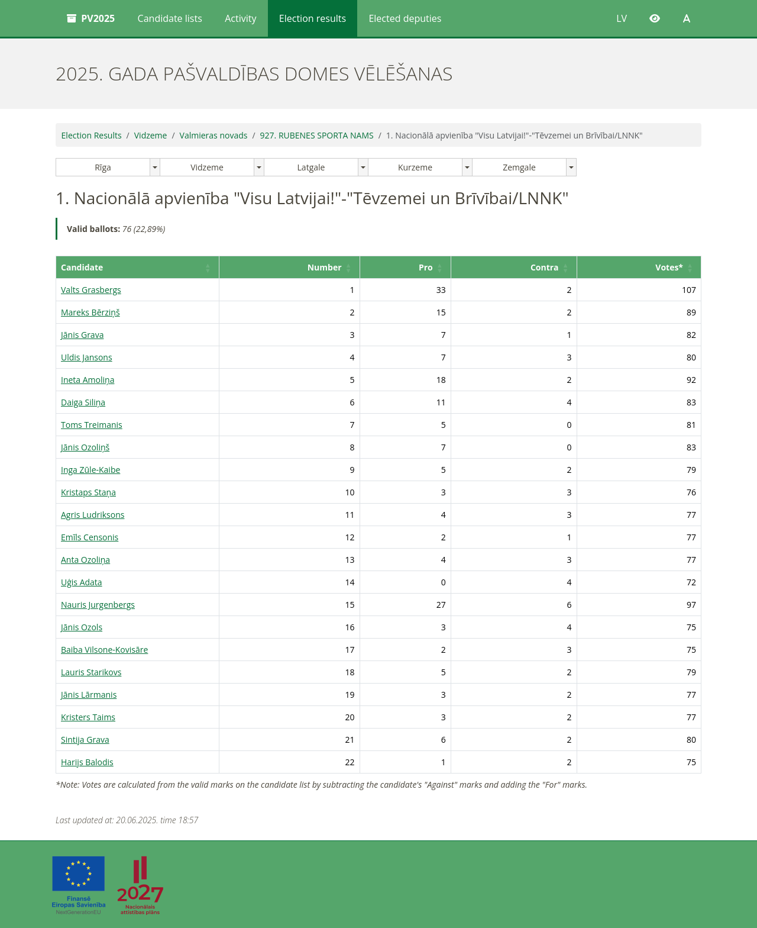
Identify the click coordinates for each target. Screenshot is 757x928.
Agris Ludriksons (92, 514)
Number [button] (360, 267)
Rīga (103, 167)
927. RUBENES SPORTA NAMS (317, 135)
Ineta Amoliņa (87, 379)
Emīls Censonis (89, 537)
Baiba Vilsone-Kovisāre (104, 649)
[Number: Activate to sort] (333, 267)
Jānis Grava (82, 334)
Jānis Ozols (81, 627)
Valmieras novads (214, 135)
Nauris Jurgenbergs (98, 604)
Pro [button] (452, 267)
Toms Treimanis (91, 424)
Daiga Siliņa (83, 402)
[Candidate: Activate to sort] (163, 267)
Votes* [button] (669, 267)
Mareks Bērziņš (90, 312)
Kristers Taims (88, 717)
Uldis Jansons (86, 357)
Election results (312, 18)
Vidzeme (150, 135)
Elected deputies (404, 18)
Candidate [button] (82, 267)
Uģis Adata (81, 582)
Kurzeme (415, 167)
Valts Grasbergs (91, 289)
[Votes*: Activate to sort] (645, 267)
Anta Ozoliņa (85, 559)
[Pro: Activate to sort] (436, 267)
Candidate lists (170, 18)
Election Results (92, 135)
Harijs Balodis (87, 762)
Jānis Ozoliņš (85, 447)
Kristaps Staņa (88, 492)
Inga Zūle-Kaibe (90, 469)
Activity (240, 18)
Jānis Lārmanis (89, 694)
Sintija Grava (85, 739)
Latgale (311, 167)
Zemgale (519, 167)
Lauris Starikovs (91, 672)
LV (621, 18)
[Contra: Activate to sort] (533, 267)
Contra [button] (558, 267)
